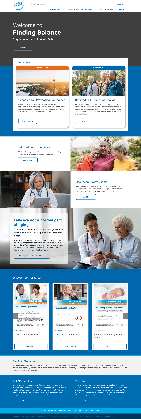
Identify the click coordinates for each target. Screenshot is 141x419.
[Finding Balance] (18, 2)
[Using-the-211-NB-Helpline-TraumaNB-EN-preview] (70, 285)
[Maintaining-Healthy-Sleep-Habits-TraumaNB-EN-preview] (110, 285)
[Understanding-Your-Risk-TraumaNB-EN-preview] (30, 285)
